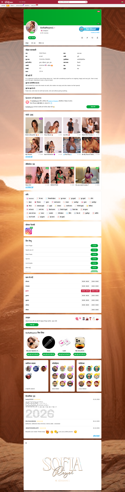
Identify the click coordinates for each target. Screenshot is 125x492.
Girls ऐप (33, 5)
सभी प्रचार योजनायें (20, 5)
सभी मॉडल (3, 5)
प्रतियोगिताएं (27, 5)
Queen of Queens (53, 101)
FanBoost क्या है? (95, 32)
